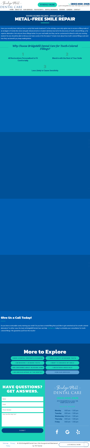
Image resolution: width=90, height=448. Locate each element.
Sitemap (5, 443)
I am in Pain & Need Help (62, 367)
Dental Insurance (51, 9)
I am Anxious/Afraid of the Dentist (28, 372)
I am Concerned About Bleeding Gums (27, 367)
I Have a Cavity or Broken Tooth (62, 358)
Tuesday (58, 413)
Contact (77, 9)
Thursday (58, 419)
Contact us (51, 328)
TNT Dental (38, 446)
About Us (18, 9)
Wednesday (59, 416)
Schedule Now (73, 444)
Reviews (62, 9)
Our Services (28, 9)
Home (12, 9)
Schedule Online (47, 5)
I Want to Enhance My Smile (62, 363)
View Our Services (62, 372)
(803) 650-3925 (80, 4)
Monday (58, 411)
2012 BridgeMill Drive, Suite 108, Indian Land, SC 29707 (75, 6)
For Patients (38, 9)
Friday (57, 422)
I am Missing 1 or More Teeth (27, 363)
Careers (69, 9)
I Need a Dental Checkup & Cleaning (27, 358)
